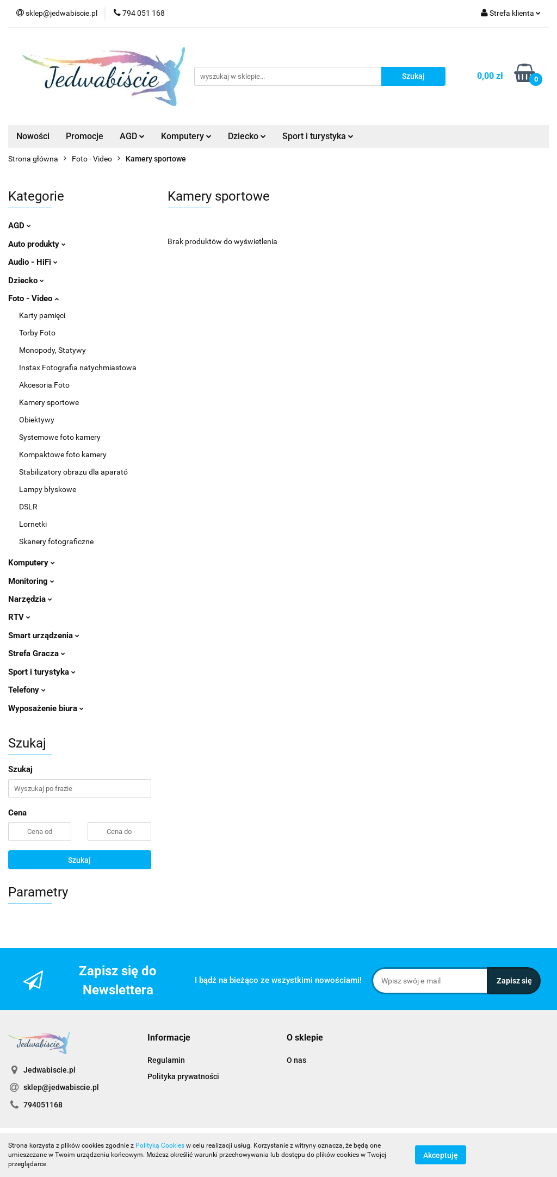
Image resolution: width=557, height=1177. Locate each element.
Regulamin (166, 1060)
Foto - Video (33, 298)
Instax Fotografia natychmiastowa (78, 367)
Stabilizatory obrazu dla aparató (73, 472)
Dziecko (247, 136)
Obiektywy (36, 419)
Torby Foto (37, 332)
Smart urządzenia (43, 635)
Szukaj (79, 860)
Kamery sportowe (49, 402)
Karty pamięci (42, 315)
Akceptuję (440, 1155)
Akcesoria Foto (44, 385)
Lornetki (33, 524)
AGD (132, 136)
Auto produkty (37, 244)
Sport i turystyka (318, 136)
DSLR (28, 506)
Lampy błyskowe (47, 489)
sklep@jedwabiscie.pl (61, 1087)
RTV (19, 617)
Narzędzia (30, 599)
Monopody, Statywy (52, 350)
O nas (296, 1060)
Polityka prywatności (183, 1076)
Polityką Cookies (159, 1145)
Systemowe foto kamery (60, 437)
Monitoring (31, 581)
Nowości (32, 136)
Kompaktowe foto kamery (63, 454)
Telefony (27, 690)
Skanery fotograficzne (56, 541)
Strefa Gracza (36, 653)
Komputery (186, 136)
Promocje (84, 136)
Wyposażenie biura (46, 708)
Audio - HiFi (33, 262)
